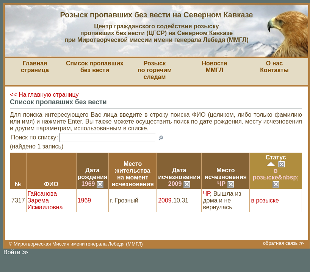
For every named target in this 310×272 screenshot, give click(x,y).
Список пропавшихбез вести (95, 66)
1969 (92, 184)
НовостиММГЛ (214, 66)
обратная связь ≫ (283, 243)
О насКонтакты (274, 66)
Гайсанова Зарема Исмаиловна (45, 200)
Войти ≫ (15, 252)
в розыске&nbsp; (276, 177)
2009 (179, 184)
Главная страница (35, 66)
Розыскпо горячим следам (155, 70)
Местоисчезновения (226, 173)
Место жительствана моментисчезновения (133, 174)
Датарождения (93, 173)
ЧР (225, 184)
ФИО (51, 184)
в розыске (265, 200)
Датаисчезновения (179, 173)
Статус (276, 157)
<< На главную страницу (44, 94)
